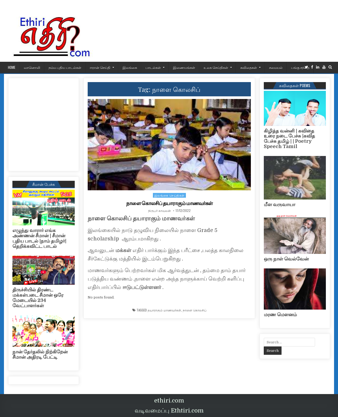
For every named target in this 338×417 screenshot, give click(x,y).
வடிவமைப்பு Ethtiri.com (169, 410)
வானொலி (32, 67)
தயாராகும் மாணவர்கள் (164, 310)
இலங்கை (130, 67)
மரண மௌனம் (280, 314)
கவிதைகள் (248, 67)
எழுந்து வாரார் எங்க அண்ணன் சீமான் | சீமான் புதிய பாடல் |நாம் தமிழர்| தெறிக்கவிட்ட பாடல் (39, 238)
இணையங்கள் (184, 67)
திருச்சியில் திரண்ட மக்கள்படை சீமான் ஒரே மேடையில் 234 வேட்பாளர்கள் (37, 297)
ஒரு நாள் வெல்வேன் (286, 259)
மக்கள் (124, 250)
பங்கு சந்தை (300, 67)
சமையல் (276, 67)
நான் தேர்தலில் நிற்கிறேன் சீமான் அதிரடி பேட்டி (40, 354)
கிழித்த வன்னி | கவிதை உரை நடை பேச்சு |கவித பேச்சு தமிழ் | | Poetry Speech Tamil (289, 138)
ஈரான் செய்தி (100, 67)
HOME (11, 67)
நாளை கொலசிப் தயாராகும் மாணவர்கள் (169, 203)
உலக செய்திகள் (216, 67)
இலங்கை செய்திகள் (169, 195)
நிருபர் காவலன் (159, 210)
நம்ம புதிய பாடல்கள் (65, 67)
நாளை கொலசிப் (194, 310)
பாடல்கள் (153, 67)
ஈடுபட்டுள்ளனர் (142, 287)
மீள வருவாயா (279, 204)
